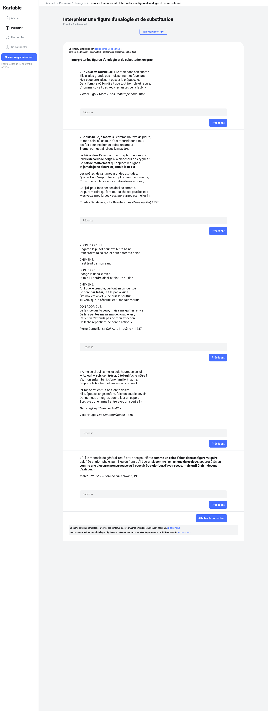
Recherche (15, 37)
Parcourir (14, 28)
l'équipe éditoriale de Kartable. (108, 49)
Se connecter (16, 47)
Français (80, 3)
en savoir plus (173, 528)
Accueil (13, 18)
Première (65, 3)
